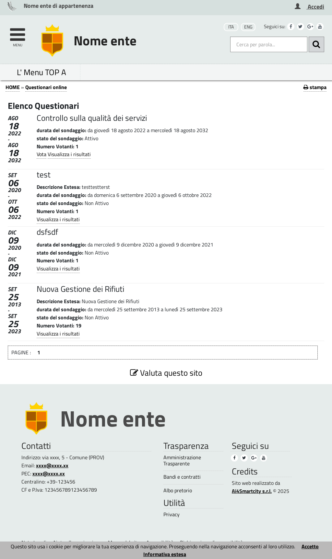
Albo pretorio (177, 490)
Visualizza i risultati (69, 154)
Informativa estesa (164, 554)
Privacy (171, 514)
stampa (314, 87)
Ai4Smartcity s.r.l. (252, 491)
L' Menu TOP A (41, 72)
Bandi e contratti (182, 477)
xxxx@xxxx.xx (52, 465)
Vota (41, 154)
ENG (248, 27)
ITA (231, 27)
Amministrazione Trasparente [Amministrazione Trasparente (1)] (182, 460)
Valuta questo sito (166, 372)
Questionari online (46, 87)
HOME (13, 87)
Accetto (310, 546)
